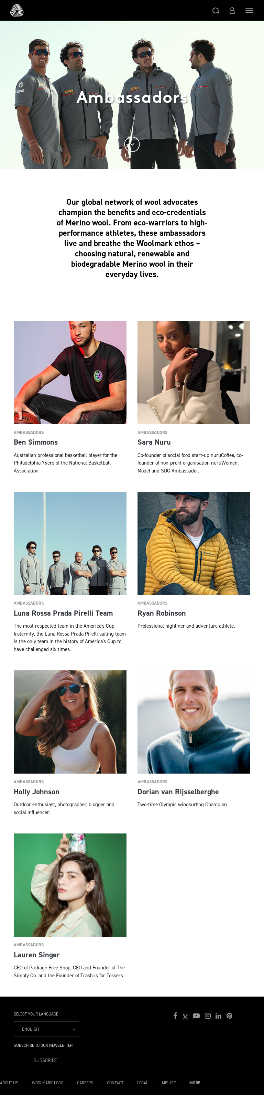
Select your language (36, 1014)
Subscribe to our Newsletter (43, 1045)
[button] (215, 10)
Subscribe (45, 1060)
